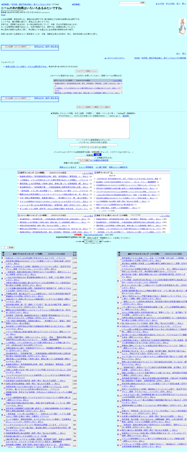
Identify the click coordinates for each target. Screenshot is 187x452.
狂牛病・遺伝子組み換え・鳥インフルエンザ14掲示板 (164, 58)
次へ (178, 4)
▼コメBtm (170, 4)
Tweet (3, 15)
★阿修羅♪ (5, 4)
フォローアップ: (7, 62)
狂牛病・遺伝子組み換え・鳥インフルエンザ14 (31, 4)
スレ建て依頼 (101, 171)
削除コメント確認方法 (118, 171)
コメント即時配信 (85, 171)
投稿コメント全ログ (68, 171)
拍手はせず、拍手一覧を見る (46, 47)
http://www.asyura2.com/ (93, 239)
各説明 (125, 116)
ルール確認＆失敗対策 (99, 164)
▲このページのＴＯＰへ (114, 58)
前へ (184, 4)
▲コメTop (160, 4)
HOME (137, 58)
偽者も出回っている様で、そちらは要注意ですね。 (27, 67)
